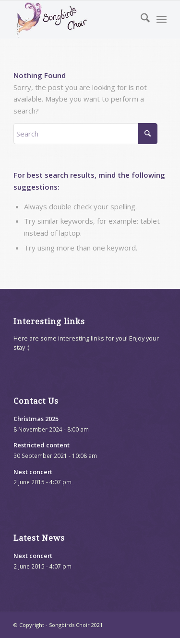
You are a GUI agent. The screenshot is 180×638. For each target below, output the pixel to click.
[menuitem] (140, 19)
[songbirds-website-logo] (74, 19)
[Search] (140, 19)
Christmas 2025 (36, 418)
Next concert (32, 471)
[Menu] (161, 19)
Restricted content (41, 445)
